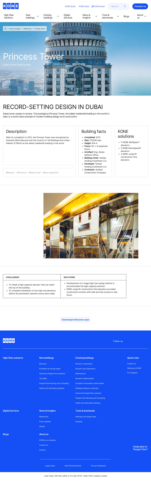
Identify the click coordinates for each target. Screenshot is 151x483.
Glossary (79, 421)
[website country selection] (98, 6)
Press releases (45, 421)
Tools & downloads (85, 410)
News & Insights (15, 29)
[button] (13, 16)
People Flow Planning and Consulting (54, 383)
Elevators (43, 364)
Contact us (43, 445)
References (27, 29)
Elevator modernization (85, 378)
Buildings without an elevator (87, 388)
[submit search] (124, 6)
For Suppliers (132, 373)
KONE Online (84, 6)
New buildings (46, 358)
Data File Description (73, 466)
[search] (117, 6)
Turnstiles (43, 378)
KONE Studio (70, 6)
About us (43, 434)
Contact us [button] (140, 6)
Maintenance (81, 373)
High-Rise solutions (13, 358)
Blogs (6, 434)
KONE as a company (47, 440)
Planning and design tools (86, 417)
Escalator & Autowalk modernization (90, 383)
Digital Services (11, 410)
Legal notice (50, 466)
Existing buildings (85, 358)
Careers (42, 450)
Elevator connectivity (84, 364)
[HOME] (5, 28)
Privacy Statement (98, 466)
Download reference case (75, 319)
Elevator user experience (85, 369)
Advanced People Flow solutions (52, 373)
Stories (42, 426)
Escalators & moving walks (49, 369)
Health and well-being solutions (51, 388)
